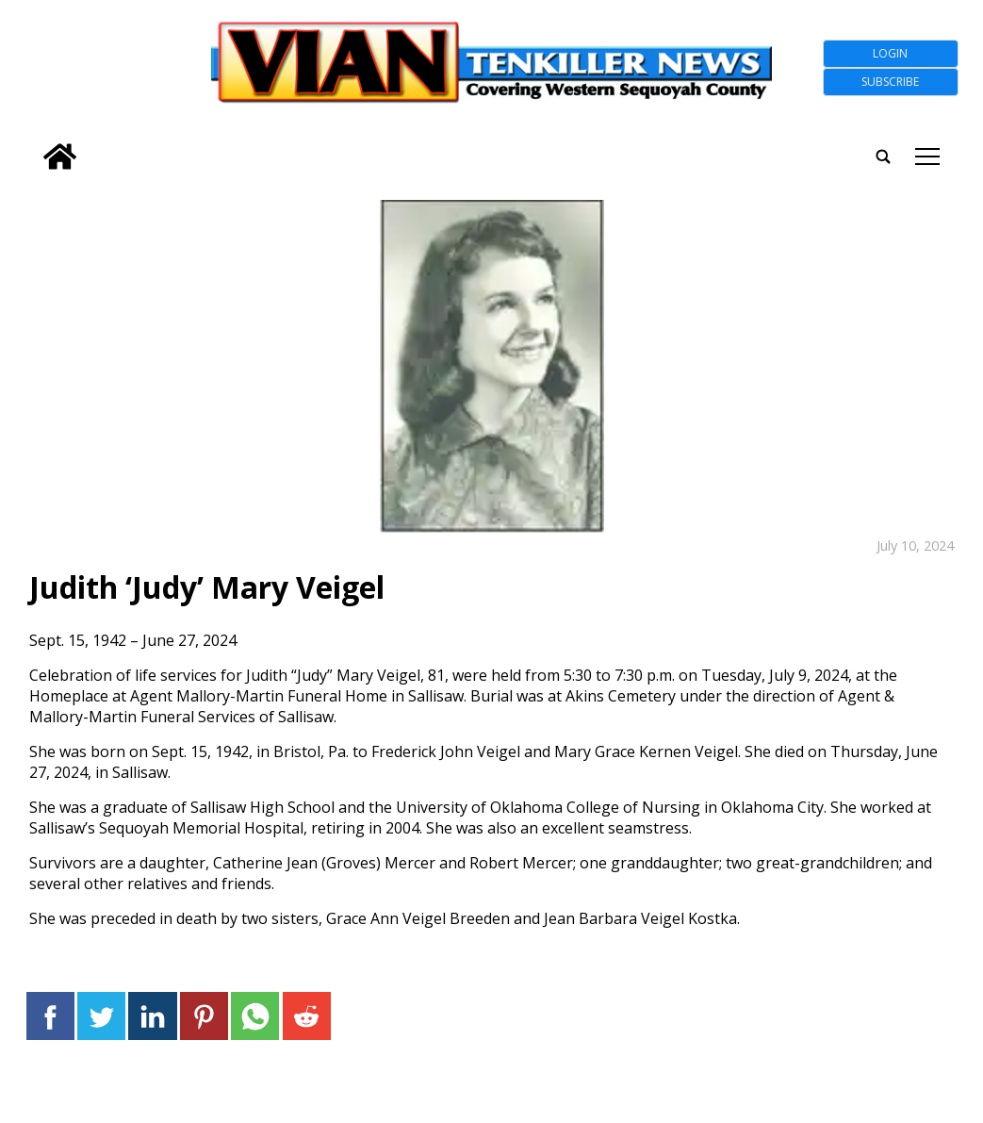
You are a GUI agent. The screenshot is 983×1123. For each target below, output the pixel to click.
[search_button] (32, 144)
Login (890, 53)
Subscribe (890, 82)
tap (927, 156)
